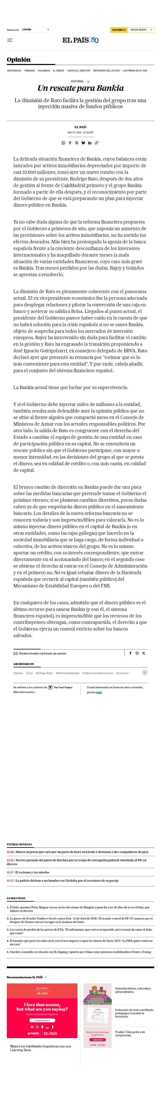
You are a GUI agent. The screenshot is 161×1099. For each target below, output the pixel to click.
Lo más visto (16, 898)
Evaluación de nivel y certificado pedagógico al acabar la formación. (134, 1013)
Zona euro (122, 673)
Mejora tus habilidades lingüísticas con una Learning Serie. (40, 1048)
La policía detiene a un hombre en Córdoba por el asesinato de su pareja (67, 881)
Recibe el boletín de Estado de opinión (42, 653)
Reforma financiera (67, 673)
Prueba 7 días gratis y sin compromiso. (130, 1033)
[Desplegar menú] (10, 40)
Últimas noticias (19, 844)
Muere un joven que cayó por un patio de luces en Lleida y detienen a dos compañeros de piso (82, 852)
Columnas (44, 70)
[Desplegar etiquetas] (145, 672)
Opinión (19, 60)
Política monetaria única (98, 673)
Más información (24, 692)
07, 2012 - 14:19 (80, 132)
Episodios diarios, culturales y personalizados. (133, 990)
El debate (58, 70)
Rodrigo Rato (44, 673)
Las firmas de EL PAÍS (135, 70)
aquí (99, 692)
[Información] (88, 81)
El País (80, 127)
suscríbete (119, 29)
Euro (30, 673)
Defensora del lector (106, 70)
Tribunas (29, 70)
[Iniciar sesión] (141, 30)
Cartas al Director (78, 70)
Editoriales (14, 70)
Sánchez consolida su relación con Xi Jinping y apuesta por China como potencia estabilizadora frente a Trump (80, 951)
